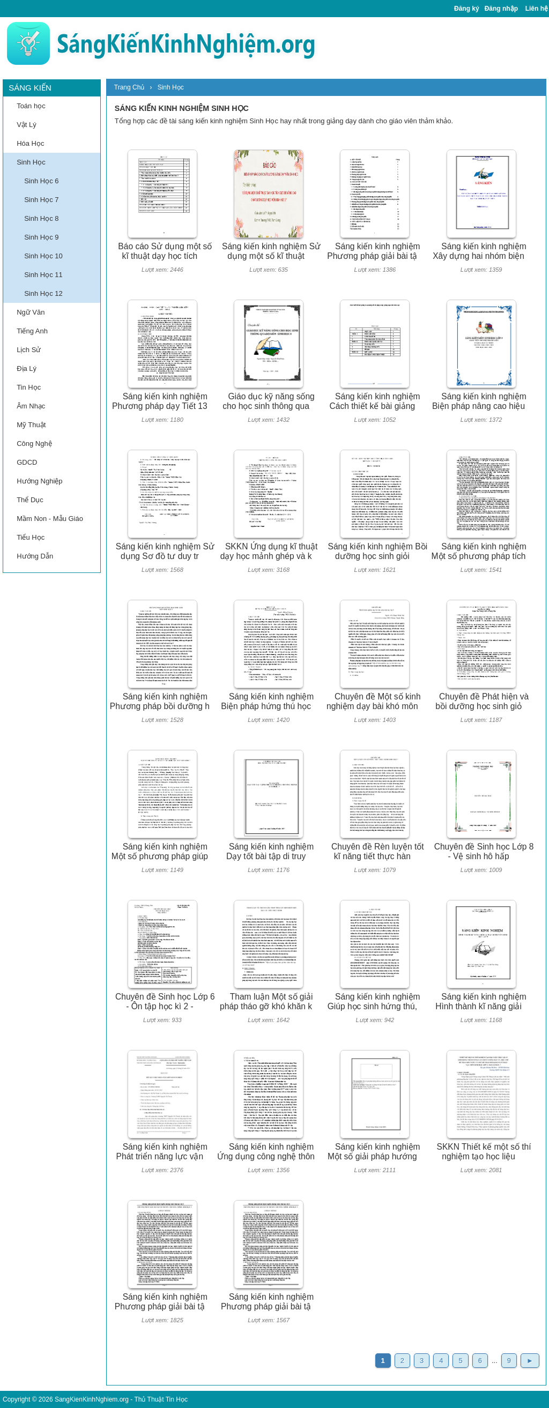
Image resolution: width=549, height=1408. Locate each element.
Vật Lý (26, 125)
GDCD (27, 462)
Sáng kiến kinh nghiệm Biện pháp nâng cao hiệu (479, 401)
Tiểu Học (30, 537)
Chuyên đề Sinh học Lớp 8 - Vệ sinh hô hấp (484, 851)
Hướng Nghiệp (39, 481)
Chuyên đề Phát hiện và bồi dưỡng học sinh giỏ (482, 701)
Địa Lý (26, 368)
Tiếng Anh (32, 331)
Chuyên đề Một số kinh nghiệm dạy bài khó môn (374, 701)
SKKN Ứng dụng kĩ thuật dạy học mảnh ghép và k (269, 551)
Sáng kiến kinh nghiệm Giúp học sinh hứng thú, (374, 1001)
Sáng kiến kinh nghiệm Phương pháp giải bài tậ (373, 251)
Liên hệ (536, 8)
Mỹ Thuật (31, 425)
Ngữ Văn (30, 312)
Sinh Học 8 (41, 218)
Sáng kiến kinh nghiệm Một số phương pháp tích (479, 551)
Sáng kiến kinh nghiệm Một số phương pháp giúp (160, 851)
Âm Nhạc (31, 406)
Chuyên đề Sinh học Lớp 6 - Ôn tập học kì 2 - (165, 1001)
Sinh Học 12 (43, 293)
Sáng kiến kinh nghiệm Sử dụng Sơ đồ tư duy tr (165, 551)
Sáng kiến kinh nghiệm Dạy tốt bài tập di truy (270, 851)
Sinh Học (31, 162)
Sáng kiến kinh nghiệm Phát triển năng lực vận (161, 1151)
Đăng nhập (501, 8)
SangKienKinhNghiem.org (92, 1399)
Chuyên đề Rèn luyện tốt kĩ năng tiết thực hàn (377, 851)
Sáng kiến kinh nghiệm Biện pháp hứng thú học (267, 701)
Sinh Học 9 (41, 237)
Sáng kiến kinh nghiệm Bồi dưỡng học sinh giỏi (378, 551)
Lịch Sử (29, 350)
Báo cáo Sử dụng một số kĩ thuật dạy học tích (165, 251)
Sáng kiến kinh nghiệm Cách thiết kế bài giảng (375, 401)
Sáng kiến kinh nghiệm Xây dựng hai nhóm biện (479, 251)
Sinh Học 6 (41, 181)
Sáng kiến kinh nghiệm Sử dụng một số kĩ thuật (271, 251)
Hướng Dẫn (35, 556)
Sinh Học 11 (43, 275)
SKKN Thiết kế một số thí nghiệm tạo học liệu (484, 1151)
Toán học (31, 106)
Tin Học (29, 387)
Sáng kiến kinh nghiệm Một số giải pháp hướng (374, 1151)
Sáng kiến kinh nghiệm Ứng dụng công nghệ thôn (266, 1151)
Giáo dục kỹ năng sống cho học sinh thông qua (268, 401)
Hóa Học (30, 143)
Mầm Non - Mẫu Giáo (50, 519)
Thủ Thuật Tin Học (160, 1399)
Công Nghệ (34, 443)
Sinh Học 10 (43, 256)
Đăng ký (466, 8)
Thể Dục (30, 500)
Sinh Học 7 (41, 200)
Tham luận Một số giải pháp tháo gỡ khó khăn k (266, 1001)
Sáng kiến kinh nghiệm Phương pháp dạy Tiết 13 (159, 401)
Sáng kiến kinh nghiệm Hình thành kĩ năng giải (480, 1001)
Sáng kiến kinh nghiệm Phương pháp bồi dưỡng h (160, 701)
